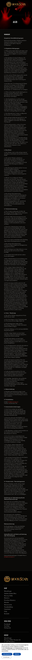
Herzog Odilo (8, 596)
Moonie (6, 602)
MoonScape (8, 591)
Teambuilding (8, 607)
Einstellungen (9, 648)
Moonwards (8, 605)
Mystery (6, 598)
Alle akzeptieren (7, 654)
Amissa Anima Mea (10, 593)
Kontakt (6, 613)
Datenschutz (18, 648)
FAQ (5, 611)
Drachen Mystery (9, 600)
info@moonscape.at (13, 402)
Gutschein (7, 609)
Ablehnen (17, 654)
